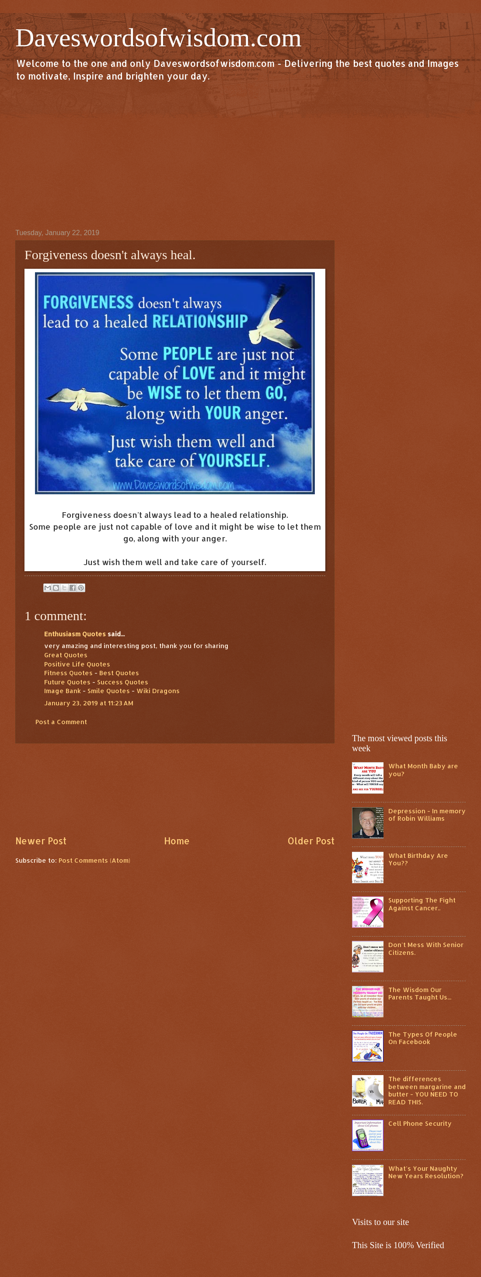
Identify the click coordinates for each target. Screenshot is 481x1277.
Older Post (311, 841)
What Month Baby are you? (423, 770)
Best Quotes (119, 673)
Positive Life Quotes (77, 664)
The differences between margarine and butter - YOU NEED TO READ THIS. (427, 1090)
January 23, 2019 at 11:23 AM (88, 703)
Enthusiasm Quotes (75, 634)
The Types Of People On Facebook (422, 1038)
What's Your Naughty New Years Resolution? (426, 1172)
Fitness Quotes (68, 673)
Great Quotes (65, 655)
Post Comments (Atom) (94, 860)
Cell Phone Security (420, 1123)
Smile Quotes (108, 691)
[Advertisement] (240, 155)
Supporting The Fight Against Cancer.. (422, 904)
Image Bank (62, 691)
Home (177, 841)
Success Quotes (122, 682)
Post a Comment (61, 722)
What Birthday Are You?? (418, 859)
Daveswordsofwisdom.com (158, 37)
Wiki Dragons (158, 691)
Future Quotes (67, 682)
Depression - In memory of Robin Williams (427, 815)
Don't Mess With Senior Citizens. (426, 948)
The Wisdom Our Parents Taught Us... (419, 994)
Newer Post (40, 841)
